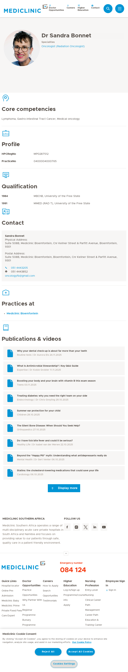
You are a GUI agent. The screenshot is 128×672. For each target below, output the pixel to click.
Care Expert (8, 616)
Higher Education (83, 7)
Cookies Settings (64, 664)
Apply (67, 605)
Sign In (111, 590)
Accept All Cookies (80, 652)
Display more (64, 488)
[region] (64, 650)
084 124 (73, 570)
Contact (95, 6)
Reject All (48, 652)
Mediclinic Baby (10, 601)
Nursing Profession (92, 583)
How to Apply (50, 586)
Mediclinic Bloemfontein (22, 313)
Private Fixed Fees (12, 611)
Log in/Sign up (72, 590)
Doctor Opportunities (56, 7)
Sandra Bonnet (14, 236)
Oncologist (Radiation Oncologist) (63, 46)
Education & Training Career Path (93, 625)
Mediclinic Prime (11, 606)
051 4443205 (16, 268)
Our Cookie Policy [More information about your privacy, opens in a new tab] (82, 642)
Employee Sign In (115, 583)
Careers (71, 6)
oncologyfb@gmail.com (20, 275)
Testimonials (50, 601)
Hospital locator (10, 586)
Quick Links (9, 581)
